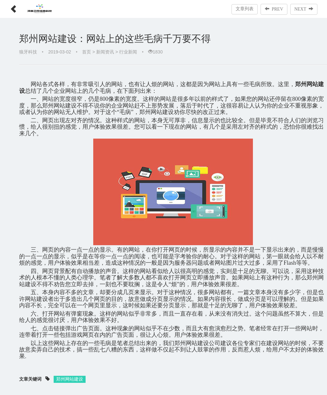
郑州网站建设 (69, 379)
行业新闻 (128, 51)
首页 (86, 51)
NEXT (303, 9)
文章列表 (245, 8)
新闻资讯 (105, 51)
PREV (274, 9)
